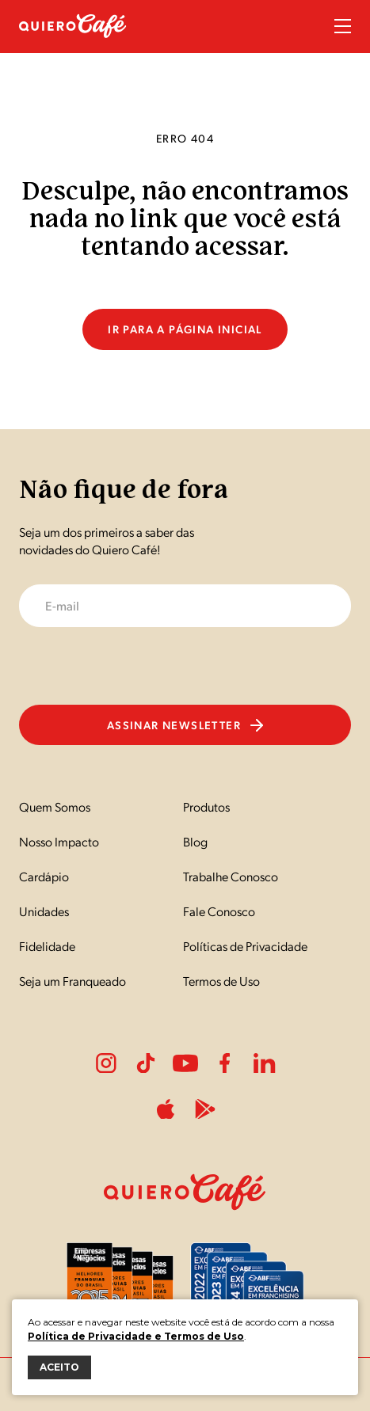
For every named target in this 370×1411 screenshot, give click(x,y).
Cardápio (44, 876)
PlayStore (205, 1109)
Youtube (185, 1063)
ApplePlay (165, 1109)
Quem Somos (54, 806)
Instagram (106, 1063)
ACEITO (59, 1367)
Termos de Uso (221, 980)
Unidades (44, 911)
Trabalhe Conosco (230, 876)
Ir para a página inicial (185, 328)
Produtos (206, 806)
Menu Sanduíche (342, 26)
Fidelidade (47, 945)
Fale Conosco (219, 911)
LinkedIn (264, 1063)
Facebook (225, 1063)
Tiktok (145, 1063)
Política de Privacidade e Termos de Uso (136, 1336)
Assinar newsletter (185, 724)
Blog (195, 841)
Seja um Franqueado (72, 980)
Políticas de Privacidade (245, 945)
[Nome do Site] (73, 46)
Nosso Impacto (59, 841)
